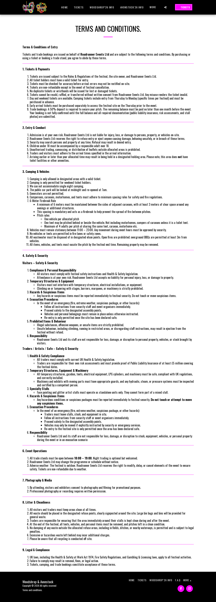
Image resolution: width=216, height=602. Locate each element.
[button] (165, 7)
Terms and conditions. (32, 590)
